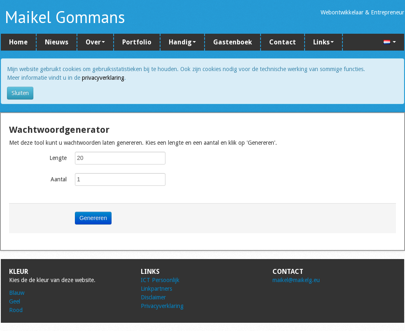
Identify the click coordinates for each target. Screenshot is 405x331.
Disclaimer (153, 297)
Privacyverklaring (162, 306)
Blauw (16, 292)
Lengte (58, 158)
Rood (16, 310)
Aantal (59, 179)
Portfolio (136, 42)
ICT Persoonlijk (160, 280)
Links (323, 42)
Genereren (93, 218)
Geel (14, 301)
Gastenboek (232, 42)
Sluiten (20, 93)
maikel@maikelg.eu (296, 280)
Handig (182, 42)
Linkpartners (156, 288)
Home (18, 42)
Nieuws (56, 42)
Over (95, 42)
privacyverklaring (103, 77)
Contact (282, 42)
